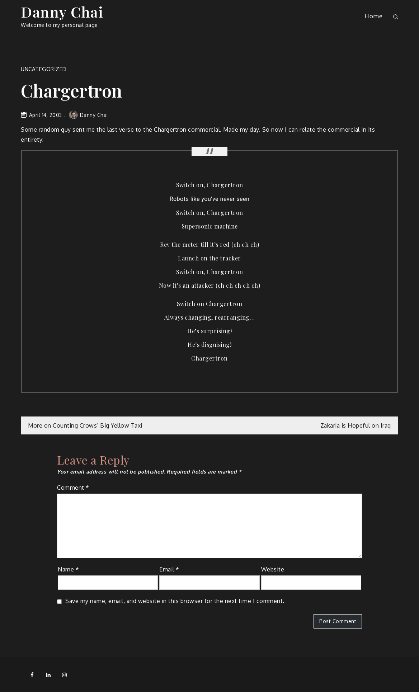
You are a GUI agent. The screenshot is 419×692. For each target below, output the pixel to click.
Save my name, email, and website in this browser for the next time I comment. (174, 600)
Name (68, 569)
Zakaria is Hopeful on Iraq (355, 425)
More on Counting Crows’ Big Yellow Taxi (85, 425)
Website (272, 569)
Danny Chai (62, 11)
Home (373, 16)
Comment (73, 487)
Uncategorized (44, 69)
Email (169, 569)
